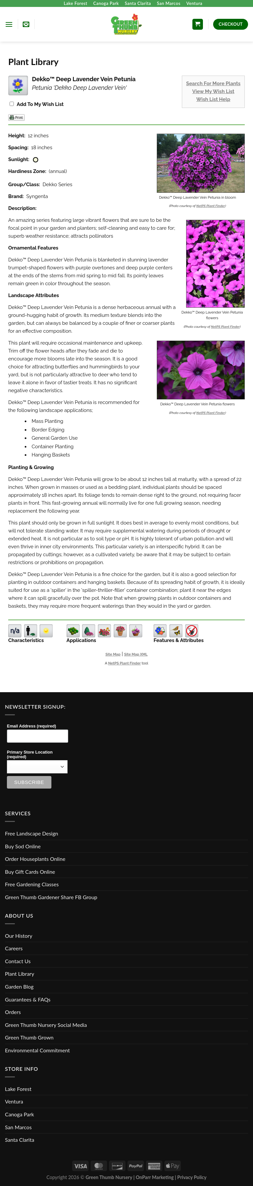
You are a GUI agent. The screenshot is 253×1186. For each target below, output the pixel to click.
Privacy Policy (192, 1177)
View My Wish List (213, 91)
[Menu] (9, 24)
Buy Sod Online (23, 846)
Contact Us (18, 961)
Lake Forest (75, 3)
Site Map (113, 654)
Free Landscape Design (31, 833)
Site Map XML (136, 654)
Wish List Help (213, 99)
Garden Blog (19, 986)
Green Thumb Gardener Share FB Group (51, 897)
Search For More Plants (213, 83)
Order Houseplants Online (35, 859)
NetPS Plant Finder (210, 206)
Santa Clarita (138, 3)
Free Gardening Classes (32, 884)
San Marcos (168, 3)
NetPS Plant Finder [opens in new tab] (124, 663)
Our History (18, 935)
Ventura (194, 3)
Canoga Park (106, 3)
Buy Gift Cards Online (30, 871)
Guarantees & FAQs (27, 999)
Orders (13, 1012)
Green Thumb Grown (29, 1037)
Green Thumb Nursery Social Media (46, 1025)
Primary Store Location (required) (30, 754)
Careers (14, 948)
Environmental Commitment (37, 1050)
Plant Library (19, 973)
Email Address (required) (31, 726)
